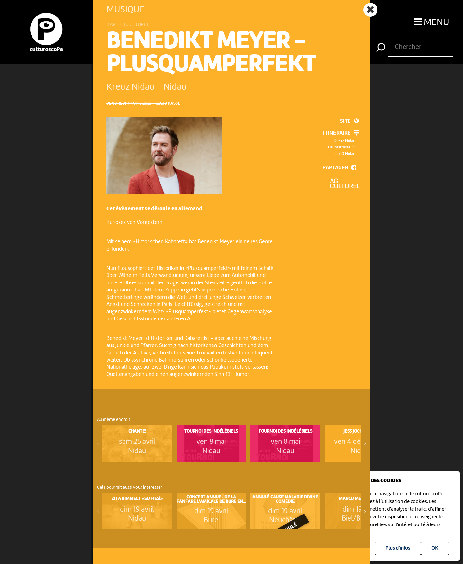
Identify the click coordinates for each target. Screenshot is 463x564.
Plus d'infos (398, 548)
